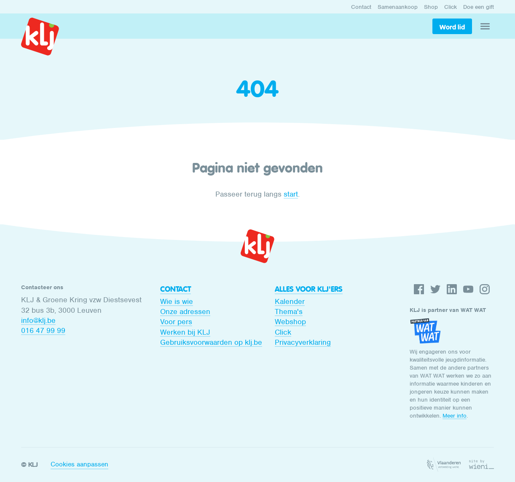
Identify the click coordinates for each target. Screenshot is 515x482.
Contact (361, 7)
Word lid (452, 27)
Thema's (289, 311)
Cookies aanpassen (79, 464)
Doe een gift (478, 7)
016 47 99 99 (43, 330)
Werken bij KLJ (185, 332)
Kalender (290, 301)
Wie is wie (176, 301)
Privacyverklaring (303, 342)
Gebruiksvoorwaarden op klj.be (211, 342)
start (291, 194)
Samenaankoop (398, 7)
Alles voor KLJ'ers (309, 289)
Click (450, 7)
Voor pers (176, 321)
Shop (431, 7)
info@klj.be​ (38, 320)
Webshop (290, 321)
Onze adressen (185, 311)
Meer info (455, 415)
